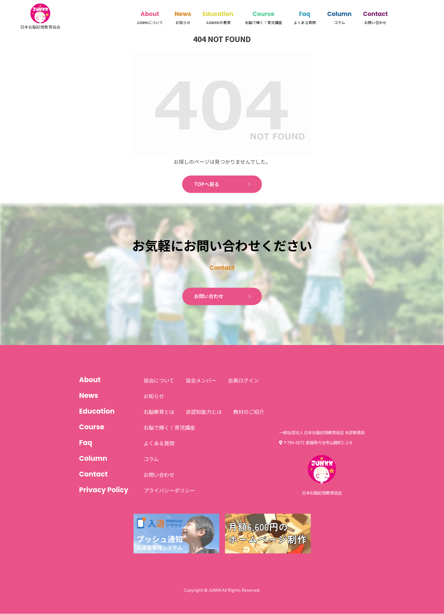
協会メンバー (201, 380)
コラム (151, 459)
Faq (304, 14)
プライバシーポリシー (169, 490)
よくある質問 (159, 443)
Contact (375, 14)
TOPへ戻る (207, 184)
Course (263, 14)
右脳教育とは (159, 412)
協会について (159, 380)
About (149, 14)
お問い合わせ (209, 296)
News (182, 14)
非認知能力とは (204, 412)
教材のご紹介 (248, 412)
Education (218, 14)
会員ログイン (243, 380)
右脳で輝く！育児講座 (169, 427)
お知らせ (154, 396)
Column (339, 14)
